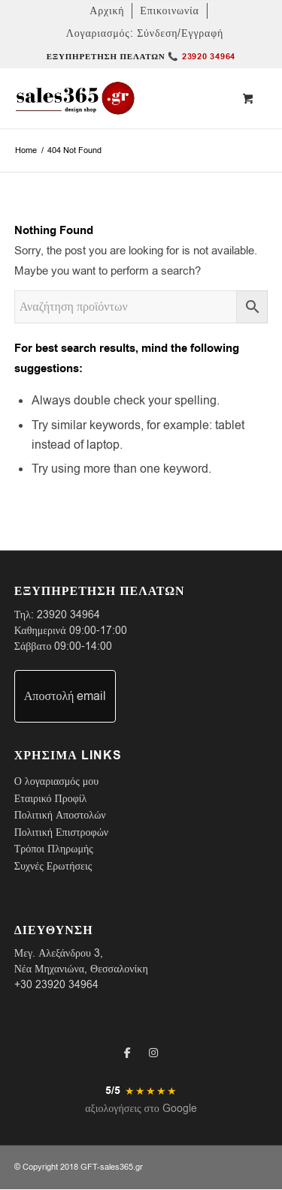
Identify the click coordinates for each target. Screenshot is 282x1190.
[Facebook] (127, 1053)
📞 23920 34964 (201, 56)
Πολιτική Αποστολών (60, 815)
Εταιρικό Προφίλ (50, 799)
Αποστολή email (65, 696)
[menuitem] (107, 11)
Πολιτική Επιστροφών (61, 832)
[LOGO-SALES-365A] (115, 98)
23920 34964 (68, 615)
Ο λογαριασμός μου (56, 781)
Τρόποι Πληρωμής (53, 849)
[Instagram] (153, 1053)
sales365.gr (121, 1167)
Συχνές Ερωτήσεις (53, 866)
